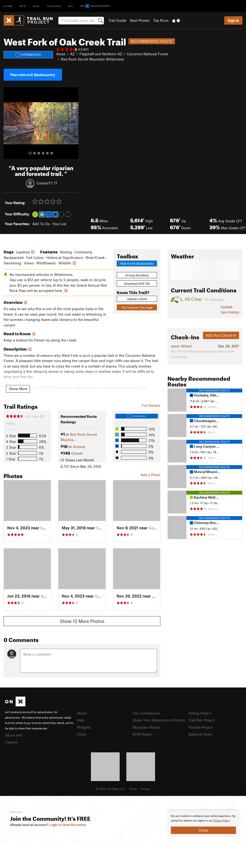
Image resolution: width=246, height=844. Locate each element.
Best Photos (139, 20)
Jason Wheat (181, 346)
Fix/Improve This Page (137, 307)
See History (230, 312)
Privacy (145, 788)
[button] (8, 123)
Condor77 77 (47, 183)
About (82, 713)
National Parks (200, 734)
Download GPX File (137, 283)
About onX (13, 735)
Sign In (233, 20)
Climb (8, 5)
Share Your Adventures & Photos (159, 720)
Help (80, 720)
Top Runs (160, 20)
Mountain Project (146, 727)
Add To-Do (41, 224)
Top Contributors (146, 713)
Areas (60, 54)
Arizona (79, 446)
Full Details (151, 405)
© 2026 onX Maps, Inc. (110, 788)
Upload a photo (137, 299)
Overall (77, 453)
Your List (59, 224)
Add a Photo (150, 475)
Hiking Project (200, 713)
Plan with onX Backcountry (32, 75)
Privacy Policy (221, 820)
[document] (203, 824)
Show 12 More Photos (82, 621)
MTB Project (142, 734)
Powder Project (201, 727)
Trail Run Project (202, 720)
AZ (72, 54)
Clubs (81, 734)
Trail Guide (117, 20)
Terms (133, 788)
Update (227, 307)
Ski (70, 5)
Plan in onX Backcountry (136, 263)
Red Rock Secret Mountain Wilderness (92, 59)
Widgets (83, 727)
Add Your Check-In (221, 335)
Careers (11, 742)
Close (203, 830)
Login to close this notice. (68, 825)
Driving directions (137, 275)
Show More (18, 388)
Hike (36, 5)
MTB (23, 5)
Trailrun (54, 5)
